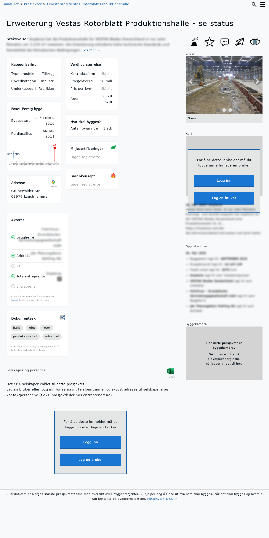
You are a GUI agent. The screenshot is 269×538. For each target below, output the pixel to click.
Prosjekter (33, 4)
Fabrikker (46, 88)
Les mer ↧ (91, 50)
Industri (47, 81)
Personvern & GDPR (162, 498)
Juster (14, 300)
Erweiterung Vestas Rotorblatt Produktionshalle (88, 4)
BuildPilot (11, 4)
